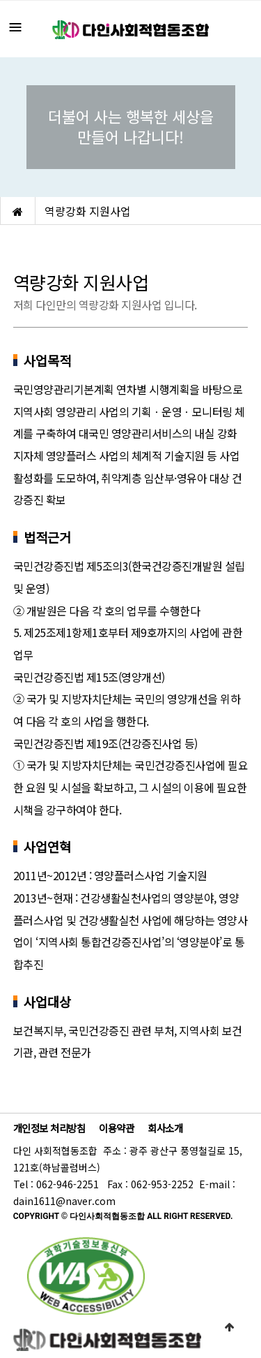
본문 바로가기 (0, 0)
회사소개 (165, 1127)
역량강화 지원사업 (88, 211)
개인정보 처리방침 (49, 1127)
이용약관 (116, 1127)
